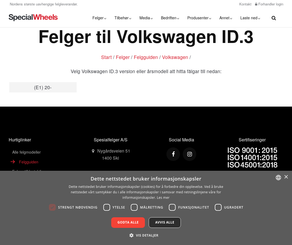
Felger (99, 17)
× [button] (286, 177)
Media (146, 17)
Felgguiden (146, 57)
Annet (225, 17)
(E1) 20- (43, 87)
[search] (273, 17)
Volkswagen (175, 57)
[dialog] (146, 208)
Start (106, 57)
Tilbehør (122, 17)
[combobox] (278, 177)
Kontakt (244, 4)
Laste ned (250, 17)
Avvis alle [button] (164, 222)
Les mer (163, 197)
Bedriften (170, 17)
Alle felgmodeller (26, 152)
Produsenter (199, 17)
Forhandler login (269, 4)
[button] (145, 235)
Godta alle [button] (128, 222)
